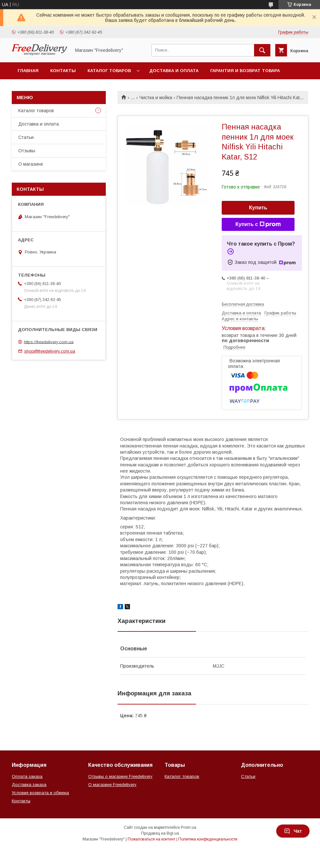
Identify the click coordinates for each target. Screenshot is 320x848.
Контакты (63, 70)
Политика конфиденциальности (207, 839)
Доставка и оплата (174, 70)
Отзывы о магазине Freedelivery (120, 776)
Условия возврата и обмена (40, 792)
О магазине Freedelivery (112, 784)
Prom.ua (188, 827)
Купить (258, 207)
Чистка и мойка (155, 97)
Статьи (26, 137)
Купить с (258, 224)
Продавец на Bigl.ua (160, 833)
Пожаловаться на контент (151, 839)
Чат (293, 831)
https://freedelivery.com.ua (48, 341)
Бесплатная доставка (243, 304)
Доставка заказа (29, 784)
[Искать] (262, 50)
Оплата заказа (27, 776)
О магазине (30, 164)
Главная (28, 70)
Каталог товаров (109, 70)
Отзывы (26, 150)
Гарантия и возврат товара (245, 70)
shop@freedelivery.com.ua (49, 351)
